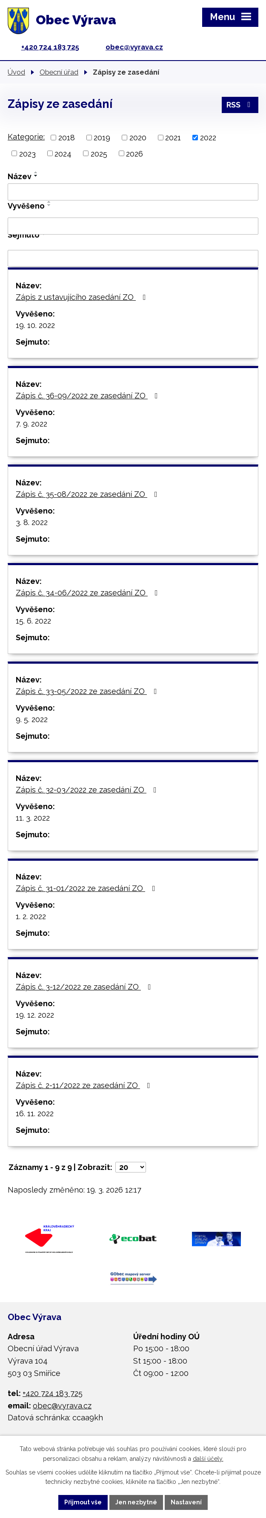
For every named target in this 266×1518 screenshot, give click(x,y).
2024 (63, 153)
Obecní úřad (59, 72)
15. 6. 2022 (33, 620)
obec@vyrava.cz (134, 47)
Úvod (16, 72)
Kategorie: (26, 136)
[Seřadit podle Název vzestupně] (36, 172)
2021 (173, 137)
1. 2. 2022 (31, 916)
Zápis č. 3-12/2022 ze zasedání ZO (85, 986)
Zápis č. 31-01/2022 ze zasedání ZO (87, 888)
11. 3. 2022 (33, 817)
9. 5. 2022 (32, 719)
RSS (240, 104)
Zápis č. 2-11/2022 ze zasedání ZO (85, 1085)
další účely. (208, 1458)
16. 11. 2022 (35, 1113)
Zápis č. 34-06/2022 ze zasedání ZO (88, 592)
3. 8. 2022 (32, 522)
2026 (134, 153)
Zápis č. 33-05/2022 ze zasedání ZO (88, 691)
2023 (27, 153)
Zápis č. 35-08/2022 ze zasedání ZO (88, 494)
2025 (99, 153)
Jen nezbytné (136, 1502)
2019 (102, 137)
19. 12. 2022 (35, 1014)
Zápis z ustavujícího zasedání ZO (82, 297)
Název (19, 176)
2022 (208, 137)
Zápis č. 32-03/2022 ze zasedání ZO (88, 789)
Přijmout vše (83, 1502)
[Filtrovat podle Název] (133, 191)
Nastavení (186, 1502)
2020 (137, 137)
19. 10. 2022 (35, 325)
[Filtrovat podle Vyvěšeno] (133, 226)
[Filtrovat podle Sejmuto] (133, 258)
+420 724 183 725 (50, 47)
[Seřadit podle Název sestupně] (36, 175)
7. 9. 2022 (31, 423)
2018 (66, 137)
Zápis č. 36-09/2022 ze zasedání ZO (88, 395)
